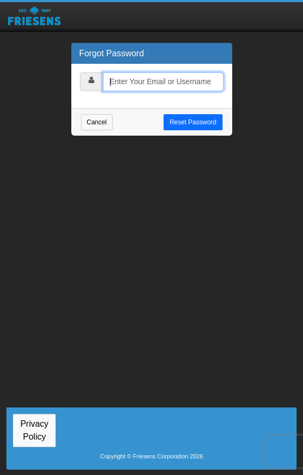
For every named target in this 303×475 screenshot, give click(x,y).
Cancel (97, 122)
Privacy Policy (34, 430)
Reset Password (192, 122)
